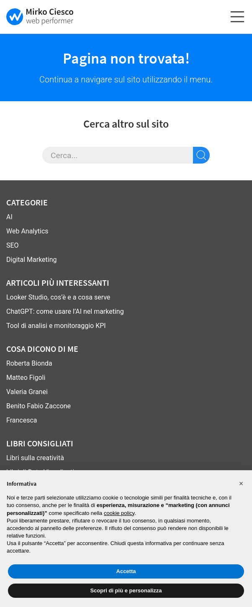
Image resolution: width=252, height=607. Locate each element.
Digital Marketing (31, 260)
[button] (241, 483)
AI (9, 217)
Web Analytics (27, 231)
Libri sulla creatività (35, 458)
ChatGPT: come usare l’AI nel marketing (65, 311)
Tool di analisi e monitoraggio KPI (56, 326)
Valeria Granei (27, 392)
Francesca (21, 420)
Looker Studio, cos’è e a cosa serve (58, 297)
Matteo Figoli (25, 378)
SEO (12, 245)
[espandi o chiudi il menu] (237, 16)
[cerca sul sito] (201, 155)
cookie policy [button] (119, 513)
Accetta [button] (126, 571)
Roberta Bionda (29, 363)
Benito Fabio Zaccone (38, 406)
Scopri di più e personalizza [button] (126, 590)
